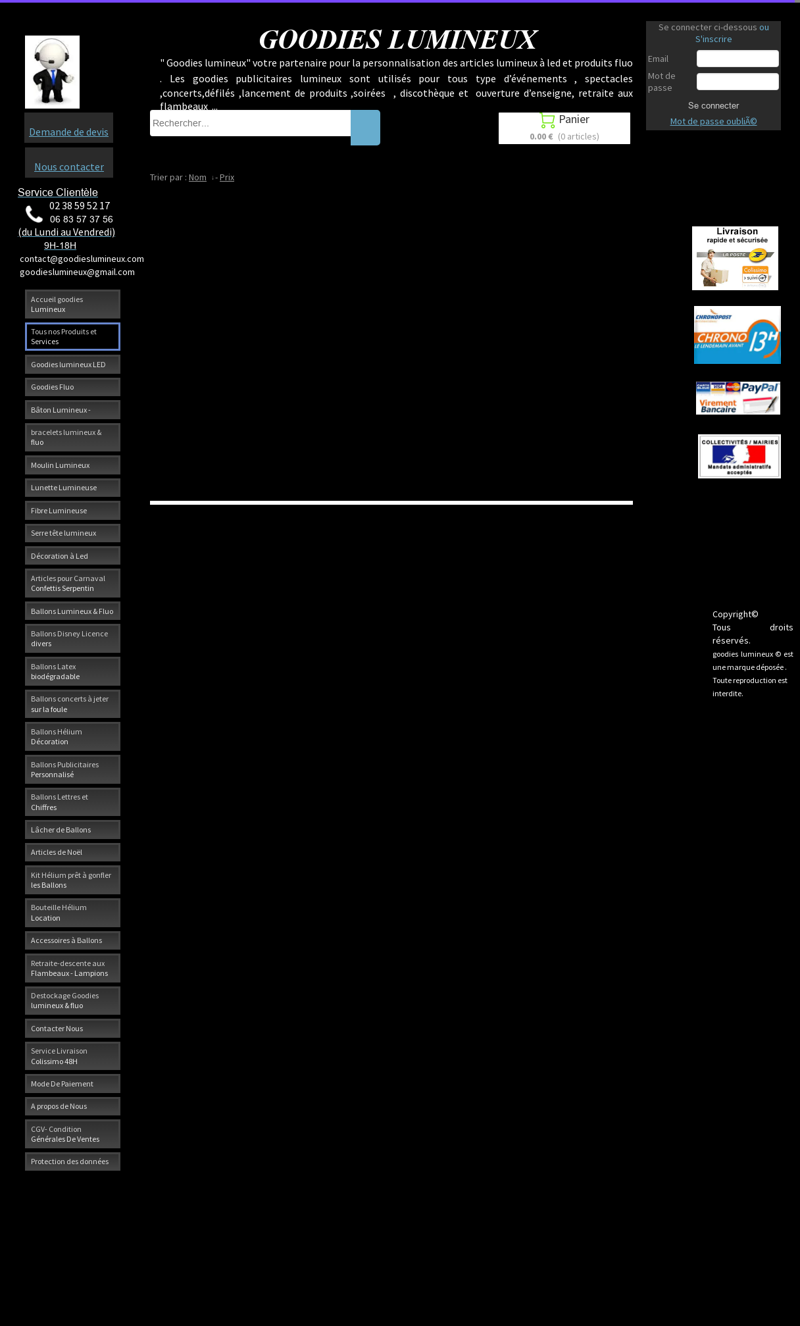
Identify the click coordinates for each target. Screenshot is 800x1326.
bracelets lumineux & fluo (66, 437)
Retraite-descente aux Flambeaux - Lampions (69, 968)
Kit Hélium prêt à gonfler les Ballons (71, 880)
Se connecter (713, 105)
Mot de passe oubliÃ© (713, 121)
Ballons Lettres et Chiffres (59, 801)
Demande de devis (69, 131)
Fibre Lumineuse (59, 510)
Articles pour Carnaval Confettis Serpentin (68, 583)
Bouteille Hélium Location (59, 912)
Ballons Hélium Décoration (56, 736)
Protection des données (70, 1161)
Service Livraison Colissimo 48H (59, 1055)
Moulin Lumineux (60, 465)
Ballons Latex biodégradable (55, 671)
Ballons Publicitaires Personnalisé (65, 769)
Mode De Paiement (62, 1083)
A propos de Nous (59, 1106)
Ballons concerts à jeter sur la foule (70, 703)
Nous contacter (69, 166)
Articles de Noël (56, 852)
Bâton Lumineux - (61, 410)
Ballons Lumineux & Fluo (72, 611)
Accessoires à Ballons (66, 940)
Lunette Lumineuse (64, 487)
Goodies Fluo (52, 387)
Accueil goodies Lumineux (57, 304)
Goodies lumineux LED (68, 364)
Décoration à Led (59, 556)
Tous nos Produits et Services (64, 336)
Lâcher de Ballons (61, 829)
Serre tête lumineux (63, 533)
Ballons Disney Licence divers (69, 638)
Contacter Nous (57, 1028)
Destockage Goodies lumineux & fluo (65, 1000)
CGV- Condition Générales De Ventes (65, 1134)
